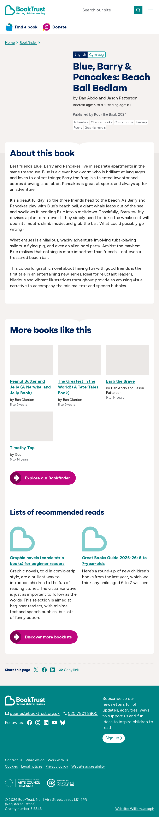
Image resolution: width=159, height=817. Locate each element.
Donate (59, 26)
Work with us (58, 759)
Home (10, 42)
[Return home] (25, 10)
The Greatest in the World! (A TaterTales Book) (78, 387)
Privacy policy (57, 766)
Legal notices (31, 766)
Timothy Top (22, 447)
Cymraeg (96, 55)
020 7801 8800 (83, 713)
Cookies (11, 766)
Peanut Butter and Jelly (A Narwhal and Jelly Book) (30, 387)
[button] (36, 669)
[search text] (107, 10)
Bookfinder (28, 42)
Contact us (13, 759)
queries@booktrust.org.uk (35, 713)
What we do (35, 759)
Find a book (26, 26)
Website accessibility (88, 766)
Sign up (115, 737)
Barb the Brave (120, 381)
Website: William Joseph (134, 808)
